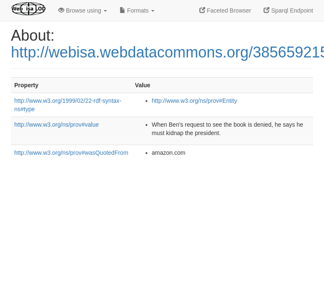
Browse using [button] (82, 10)
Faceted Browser (225, 10)
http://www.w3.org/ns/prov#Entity (194, 100)
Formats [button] (137, 10)
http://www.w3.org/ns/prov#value (56, 124)
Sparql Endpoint (288, 10)
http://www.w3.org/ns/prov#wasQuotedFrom (71, 152)
